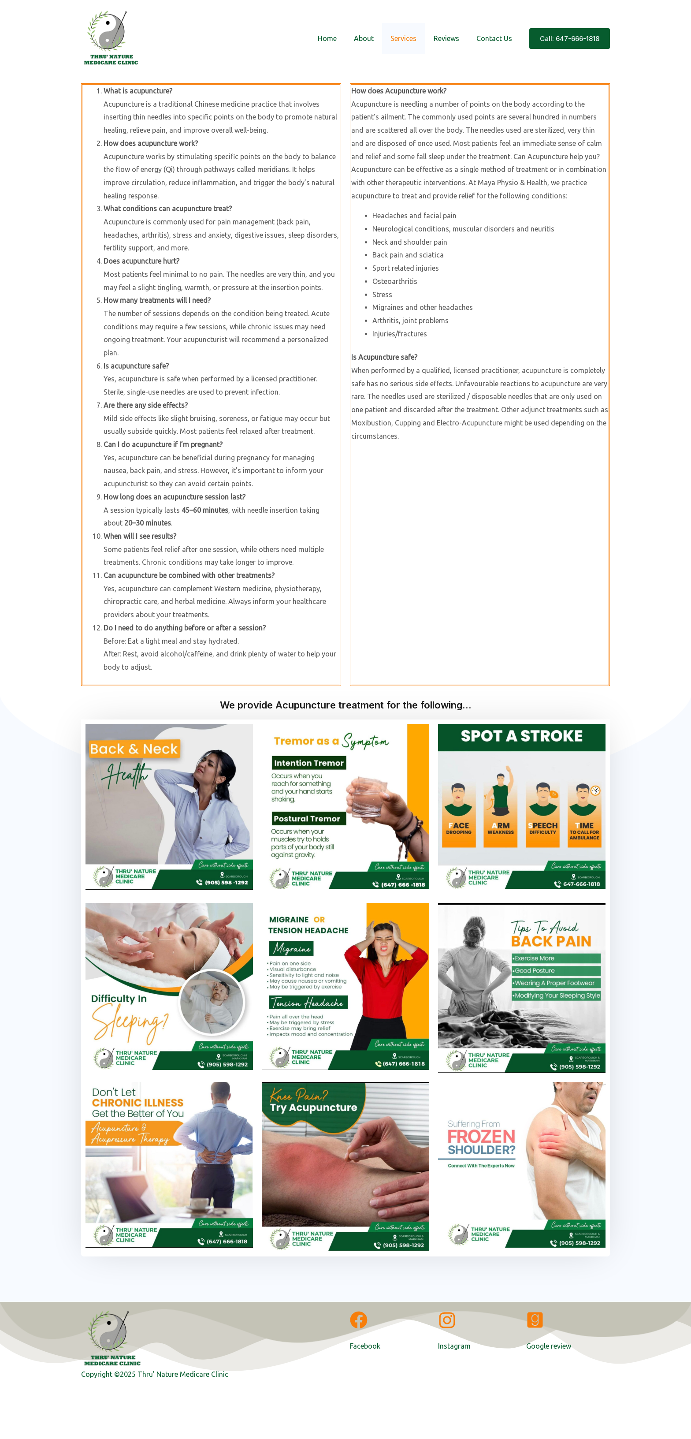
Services (411, 38)
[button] (569, 38)
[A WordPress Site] (111, 37)
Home (340, 38)
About (374, 38)
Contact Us (495, 38)
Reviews (451, 38)
